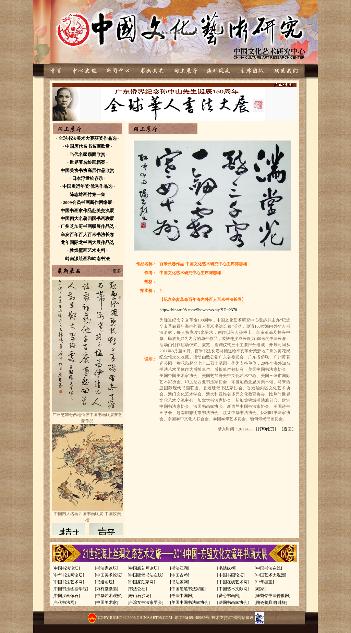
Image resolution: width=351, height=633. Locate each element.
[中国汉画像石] (66, 595)
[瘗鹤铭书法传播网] (272, 595)
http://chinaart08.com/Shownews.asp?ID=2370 (198, 309)
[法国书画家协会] (233, 602)
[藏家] (260, 588)
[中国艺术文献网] (233, 588)
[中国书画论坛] (231, 575)
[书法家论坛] (106, 568)
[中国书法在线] (268, 568)
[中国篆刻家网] (141, 582)
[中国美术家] (106, 602)
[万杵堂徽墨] (106, 588)
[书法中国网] (181, 595)
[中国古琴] (179, 575)
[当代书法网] (64, 602)
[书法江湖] (179, 568)
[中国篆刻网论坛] (143, 568)
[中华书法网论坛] (68, 575)
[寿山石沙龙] (139, 595)
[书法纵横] (227, 568)
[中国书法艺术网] (68, 582)
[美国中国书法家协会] (190, 602)
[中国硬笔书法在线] (145, 575)
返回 (287, 429)
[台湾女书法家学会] (145, 602)
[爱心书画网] (229, 595)
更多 (117, 271)
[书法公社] (137, 588)
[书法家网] (179, 582)
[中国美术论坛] (108, 575)
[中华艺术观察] (108, 595)
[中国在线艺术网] (233, 582)
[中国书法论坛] (66, 568)
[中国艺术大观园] (270, 575)
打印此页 (266, 429)
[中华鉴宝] (264, 582)
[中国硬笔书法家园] (188, 588)
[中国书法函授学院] (70, 588)
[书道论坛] (104, 582)
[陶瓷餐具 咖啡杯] (271, 602)
